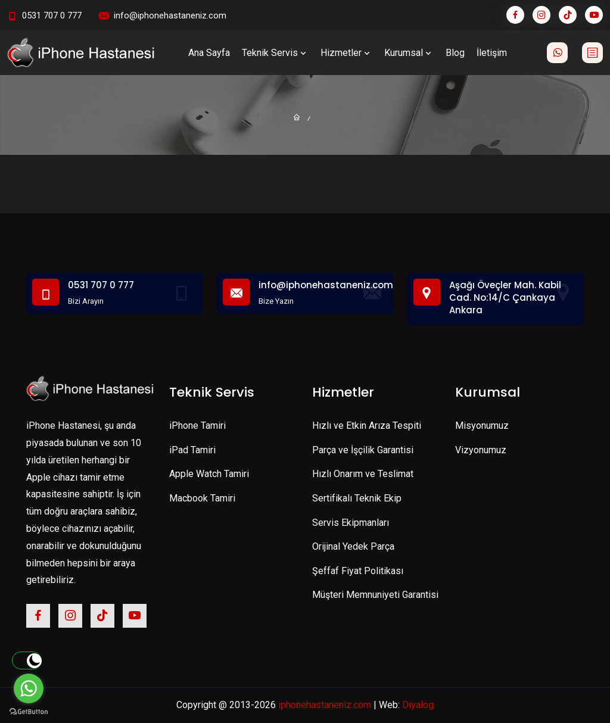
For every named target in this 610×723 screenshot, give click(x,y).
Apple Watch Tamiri (209, 473)
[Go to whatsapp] (28, 688)
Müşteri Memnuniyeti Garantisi (375, 594)
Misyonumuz (482, 425)
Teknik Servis (275, 52)
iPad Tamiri (192, 450)
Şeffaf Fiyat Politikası (357, 570)
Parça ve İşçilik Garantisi (362, 450)
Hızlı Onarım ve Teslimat (362, 473)
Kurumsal (409, 52)
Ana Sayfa (209, 52)
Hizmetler (346, 52)
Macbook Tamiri (202, 498)
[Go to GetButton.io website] (29, 711)
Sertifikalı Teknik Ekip (357, 498)
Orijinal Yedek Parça (353, 546)
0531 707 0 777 (52, 15)
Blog (455, 52)
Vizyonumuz (480, 450)
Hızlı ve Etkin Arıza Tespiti (366, 425)
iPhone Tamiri (197, 425)
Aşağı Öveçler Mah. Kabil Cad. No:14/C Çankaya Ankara (505, 297)
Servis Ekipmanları (350, 522)
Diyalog (418, 704)
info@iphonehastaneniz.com (170, 15)
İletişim (492, 52)
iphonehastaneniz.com (324, 704)
